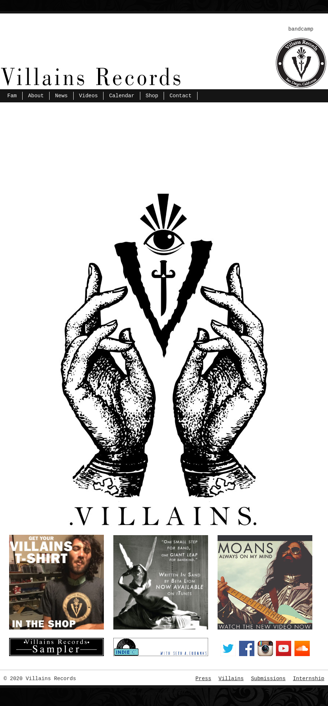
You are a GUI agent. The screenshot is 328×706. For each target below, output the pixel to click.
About (36, 96)
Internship (308, 679)
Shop (152, 96)
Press (203, 679)
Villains (231, 679)
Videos (88, 96)
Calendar (121, 96)
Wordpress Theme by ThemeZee (164, 693)
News (61, 96)
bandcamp (300, 29)
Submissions (268, 679)
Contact (180, 96)
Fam (12, 96)
